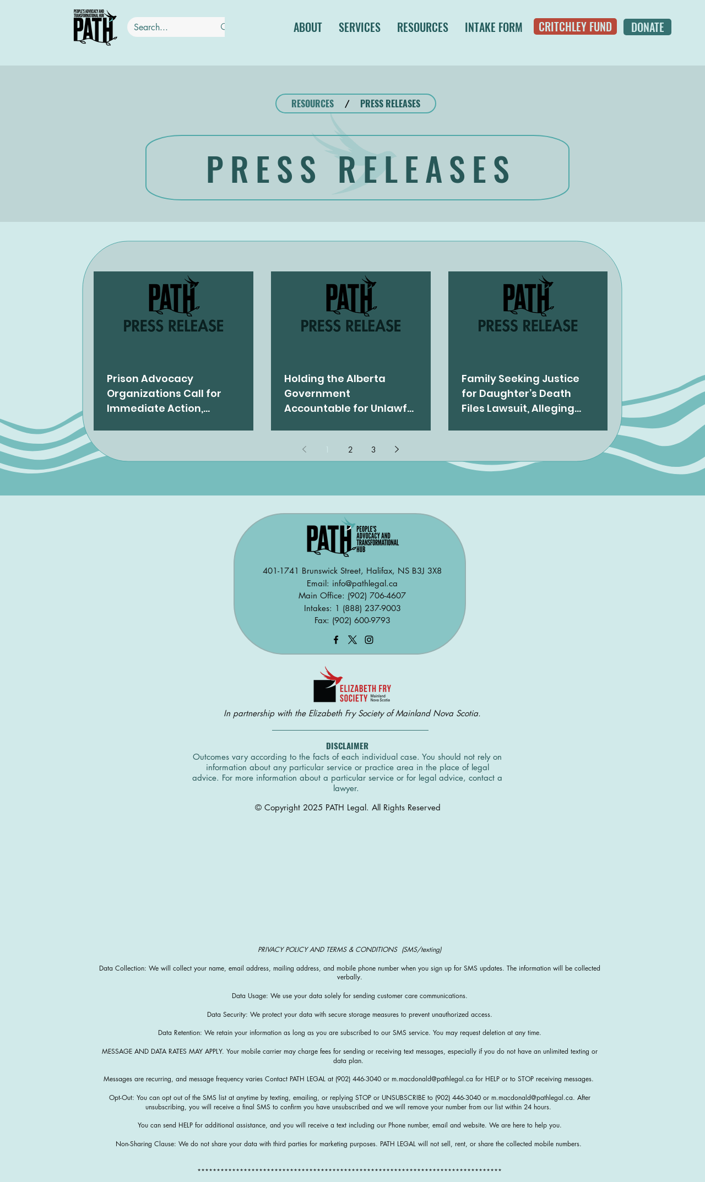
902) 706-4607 (378, 595)
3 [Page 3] (373, 449)
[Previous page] (304, 449)
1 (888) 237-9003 (368, 608)
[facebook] (335, 639)
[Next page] (397, 449)
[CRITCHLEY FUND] (575, 26)
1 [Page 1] (327, 449)
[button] (359, 27)
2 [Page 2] (350, 449)
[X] (352, 639)
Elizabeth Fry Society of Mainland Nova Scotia (393, 713)
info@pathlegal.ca (365, 583)
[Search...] (166, 27)
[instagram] (369, 639)
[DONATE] (647, 27)
